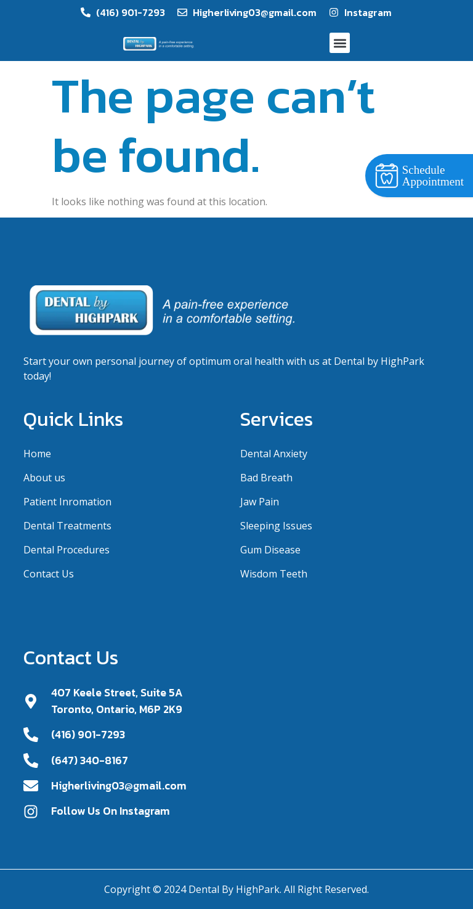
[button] (339, 43)
